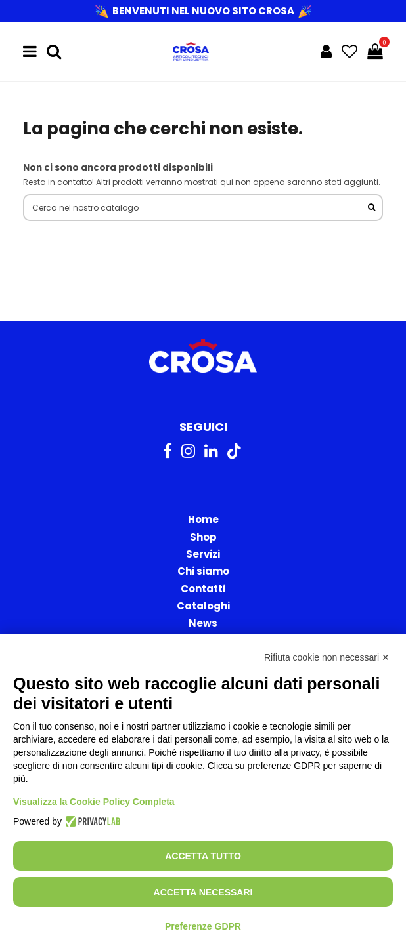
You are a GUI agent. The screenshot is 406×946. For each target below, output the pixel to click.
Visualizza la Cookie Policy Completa (94, 801)
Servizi (203, 554)
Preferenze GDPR (203, 926)
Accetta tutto (203, 856)
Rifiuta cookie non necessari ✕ (327, 657)
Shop (203, 537)
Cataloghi (203, 606)
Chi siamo (203, 571)
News (203, 623)
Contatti (203, 589)
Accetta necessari (203, 892)
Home (203, 519)
